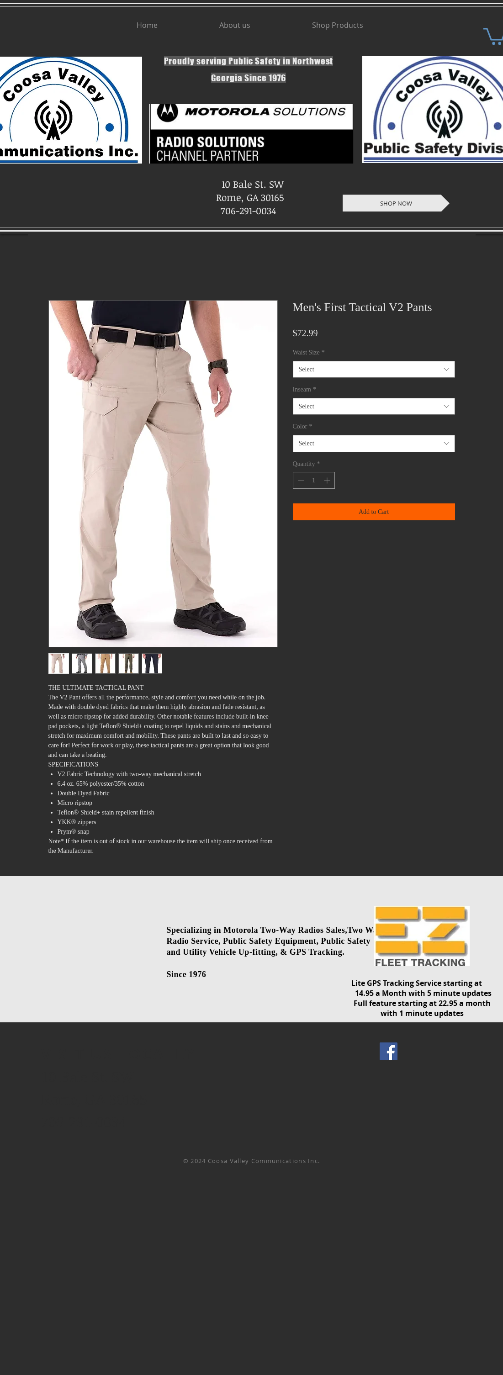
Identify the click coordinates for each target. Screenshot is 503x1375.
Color (302, 426)
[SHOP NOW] (396, 203)
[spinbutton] (314, 480)
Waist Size (309, 352)
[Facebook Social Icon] (388, 1051)
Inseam (304, 389)
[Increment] (328, 480)
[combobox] (374, 369)
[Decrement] (300, 480)
